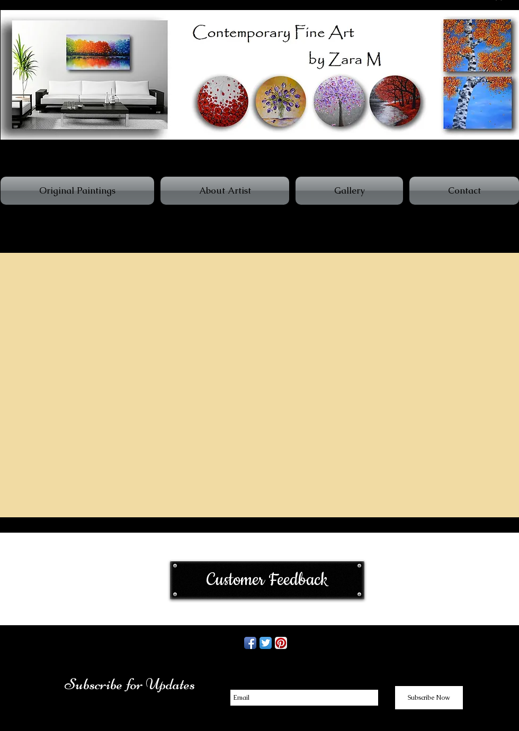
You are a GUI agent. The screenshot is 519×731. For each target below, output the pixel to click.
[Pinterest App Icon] (281, 643)
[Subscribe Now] (429, 697)
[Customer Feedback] (267, 580)
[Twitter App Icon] (266, 643)
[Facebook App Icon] (250, 643)
